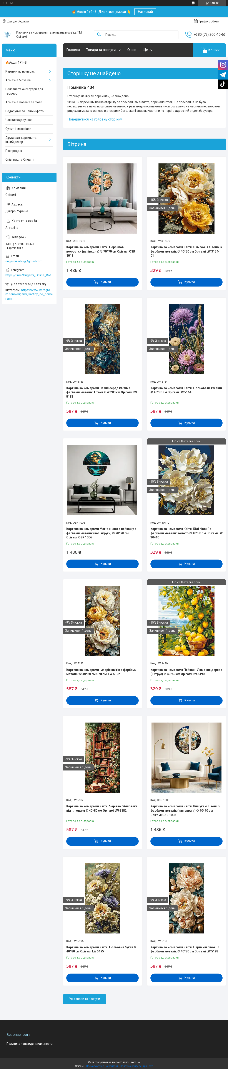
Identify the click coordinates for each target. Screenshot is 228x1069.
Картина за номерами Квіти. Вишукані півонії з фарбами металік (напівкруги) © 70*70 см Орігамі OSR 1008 (185, 810)
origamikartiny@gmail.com (23, 261)
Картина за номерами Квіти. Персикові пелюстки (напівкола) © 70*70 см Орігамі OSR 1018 (100, 251)
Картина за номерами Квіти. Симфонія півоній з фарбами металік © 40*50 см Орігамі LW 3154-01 (186, 251)
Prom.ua (135, 1062)
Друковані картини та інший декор (21, 140)
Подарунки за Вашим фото (24, 111)
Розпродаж (13, 151)
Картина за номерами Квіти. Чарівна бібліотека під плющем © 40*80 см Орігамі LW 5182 (102, 808)
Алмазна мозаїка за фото (23, 102)
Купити (106, 282)
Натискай (145, 12)
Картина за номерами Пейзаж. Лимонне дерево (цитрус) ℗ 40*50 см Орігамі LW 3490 (186, 672)
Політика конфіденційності (136, 1066)
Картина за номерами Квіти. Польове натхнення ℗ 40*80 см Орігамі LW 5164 (186, 390)
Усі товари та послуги (84, 999)
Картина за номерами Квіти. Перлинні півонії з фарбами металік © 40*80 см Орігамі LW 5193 (185, 949)
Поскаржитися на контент (102, 1066)
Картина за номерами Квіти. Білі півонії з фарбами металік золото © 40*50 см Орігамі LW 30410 (186, 533)
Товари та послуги (101, 50)
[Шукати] (99, 34)
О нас (131, 50)
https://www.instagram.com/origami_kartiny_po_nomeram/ (29, 294)
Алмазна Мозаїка (18, 80)
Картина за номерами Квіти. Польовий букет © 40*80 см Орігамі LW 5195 (101, 949)
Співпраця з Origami (19, 159)
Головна (73, 50)
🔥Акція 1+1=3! (16, 62)
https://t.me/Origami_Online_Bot (28, 275)
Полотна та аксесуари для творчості (24, 91)
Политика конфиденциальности (30, 1043)
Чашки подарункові (19, 120)
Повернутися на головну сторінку (94, 119)
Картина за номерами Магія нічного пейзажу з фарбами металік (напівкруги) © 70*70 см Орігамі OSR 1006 (101, 533)
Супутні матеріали (18, 129)
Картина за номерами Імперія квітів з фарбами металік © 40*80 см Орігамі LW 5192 (101, 672)
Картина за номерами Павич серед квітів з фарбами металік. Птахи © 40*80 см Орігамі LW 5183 (101, 392)
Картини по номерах (20, 71)
